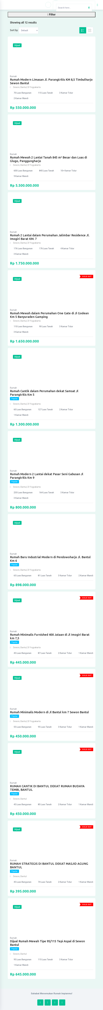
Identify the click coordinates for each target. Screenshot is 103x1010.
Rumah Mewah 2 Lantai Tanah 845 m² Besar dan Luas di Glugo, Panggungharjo (48, 159)
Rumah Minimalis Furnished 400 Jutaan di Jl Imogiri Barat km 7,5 (49, 636)
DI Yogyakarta (34, 87)
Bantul (24, 87)
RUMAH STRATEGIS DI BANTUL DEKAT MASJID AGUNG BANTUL (49, 865)
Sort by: (14, 30)
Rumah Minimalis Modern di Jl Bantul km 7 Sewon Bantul (49, 712)
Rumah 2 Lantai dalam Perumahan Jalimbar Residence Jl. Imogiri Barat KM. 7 (49, 236)
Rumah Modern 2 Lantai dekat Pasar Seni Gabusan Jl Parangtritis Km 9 (46, 475)
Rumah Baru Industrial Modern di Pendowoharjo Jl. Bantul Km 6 (50, 558)
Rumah (13, 76)
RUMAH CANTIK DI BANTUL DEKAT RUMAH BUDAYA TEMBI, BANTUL (47, 787)
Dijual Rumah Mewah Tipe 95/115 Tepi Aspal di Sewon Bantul (47, 942)
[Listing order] (28, 30)
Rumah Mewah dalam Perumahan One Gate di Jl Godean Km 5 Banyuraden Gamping (49, 314)
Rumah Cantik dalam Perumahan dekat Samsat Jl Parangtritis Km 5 (44, 392)
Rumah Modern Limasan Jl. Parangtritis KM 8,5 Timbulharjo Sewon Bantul (51, 81)
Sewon (16, 87)
